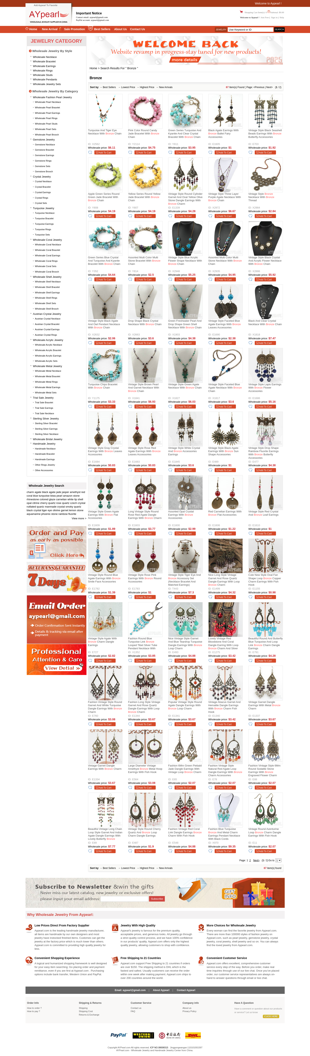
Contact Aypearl (186, 990)
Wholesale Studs (43, 75)
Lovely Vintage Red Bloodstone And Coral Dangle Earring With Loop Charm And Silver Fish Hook (223, 644)
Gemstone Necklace (45, 144)
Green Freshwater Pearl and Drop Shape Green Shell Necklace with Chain (185, 324)
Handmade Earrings (45, 459)
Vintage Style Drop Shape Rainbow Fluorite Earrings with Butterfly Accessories (263, 452)
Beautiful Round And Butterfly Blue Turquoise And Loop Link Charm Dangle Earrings (265, 643)
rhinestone (33, 499)
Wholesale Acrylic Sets (46, 361)
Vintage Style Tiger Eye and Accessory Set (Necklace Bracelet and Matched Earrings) (184, 579)
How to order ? (34, 1008)
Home (31, 29)
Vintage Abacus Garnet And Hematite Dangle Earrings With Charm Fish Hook (224, 706)
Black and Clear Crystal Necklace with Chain (265, 322)
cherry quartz (47, 503)
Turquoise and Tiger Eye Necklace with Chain (104, 132)
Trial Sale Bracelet (44, 402)
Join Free (265, 17)
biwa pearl (56, 495)
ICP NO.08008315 (159, 1047)
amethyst (75, 492)
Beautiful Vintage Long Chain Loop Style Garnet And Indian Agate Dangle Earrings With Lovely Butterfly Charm (105, 834)
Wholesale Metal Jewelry (47, 366)
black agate (48, 492)
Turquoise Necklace (45, 213)
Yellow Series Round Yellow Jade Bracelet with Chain (144, 197)
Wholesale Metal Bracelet (47, 376)
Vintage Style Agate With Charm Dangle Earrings (102, 642)
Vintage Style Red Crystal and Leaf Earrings (263, 513)
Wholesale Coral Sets (45, 266)
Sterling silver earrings (46, 429)
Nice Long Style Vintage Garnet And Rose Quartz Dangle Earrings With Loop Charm (224, 579)
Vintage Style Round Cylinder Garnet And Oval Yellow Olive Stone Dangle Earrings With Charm (185, 198)
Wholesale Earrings (44, 66)
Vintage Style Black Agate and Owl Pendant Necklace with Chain (104, 324)
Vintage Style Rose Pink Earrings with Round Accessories (145, 578)
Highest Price (147, 87)
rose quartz (62, 503)
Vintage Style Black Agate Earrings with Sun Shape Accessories (223, 451)
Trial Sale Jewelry (43, 397)
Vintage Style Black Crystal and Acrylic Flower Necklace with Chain (265, 261)
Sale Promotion (74, 29)
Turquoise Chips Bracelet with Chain (102, 386)
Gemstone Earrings (44, 155)
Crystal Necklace (43, 181)
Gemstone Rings (43, 161)
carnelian (61, 499)
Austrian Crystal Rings (46, 335)
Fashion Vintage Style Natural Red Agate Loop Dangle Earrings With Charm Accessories (225, 770)
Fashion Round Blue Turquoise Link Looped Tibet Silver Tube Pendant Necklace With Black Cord (142, 644)
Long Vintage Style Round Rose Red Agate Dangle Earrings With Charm (145, 515)
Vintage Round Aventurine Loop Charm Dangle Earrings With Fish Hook (264, 832)
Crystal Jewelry (42, 176)
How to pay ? (33, 1011)
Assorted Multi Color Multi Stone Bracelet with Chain (144, 261)
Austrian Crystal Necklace (48, 318)
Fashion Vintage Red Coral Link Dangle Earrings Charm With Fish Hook (185, 832)
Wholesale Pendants (45, 79)
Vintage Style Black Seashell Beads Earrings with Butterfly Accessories (265, 133)
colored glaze (47, 499)
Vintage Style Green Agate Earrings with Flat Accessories (103, 515)
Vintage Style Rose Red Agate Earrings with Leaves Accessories (144, 451)
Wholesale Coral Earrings (47, 255)
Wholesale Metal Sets (45, 392)
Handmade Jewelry (44, 443)
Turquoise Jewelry (43, 208)
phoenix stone (49, 513)
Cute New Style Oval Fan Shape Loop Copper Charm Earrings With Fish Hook (264, 579)
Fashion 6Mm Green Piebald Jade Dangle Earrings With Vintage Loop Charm (185, 769)
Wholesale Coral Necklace (48, 244)
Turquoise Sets (42, 234)
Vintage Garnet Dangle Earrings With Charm (104, 767)
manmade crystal (55, 506)
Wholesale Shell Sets (45, 303)
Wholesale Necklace (45, 57)
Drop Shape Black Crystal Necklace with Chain (145, 322)
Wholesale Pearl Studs (46, 123)
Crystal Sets (41, 203)
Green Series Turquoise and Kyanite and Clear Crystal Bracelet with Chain (184, 133)
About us (187, 1008)
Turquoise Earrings (44, 224)
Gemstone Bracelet (44, 150)
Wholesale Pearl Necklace (48, 102)
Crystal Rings (41, 198)
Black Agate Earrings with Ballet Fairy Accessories (223, 133)
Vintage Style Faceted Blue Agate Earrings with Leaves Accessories (224, 324)
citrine (35, 503)
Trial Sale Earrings (44, 408)
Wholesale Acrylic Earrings (48, 355)
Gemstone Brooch (44, 171)
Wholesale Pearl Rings (46, 118)
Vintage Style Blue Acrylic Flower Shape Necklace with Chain (185, 261)
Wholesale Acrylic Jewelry (48, 340)
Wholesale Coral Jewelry (47, 239)
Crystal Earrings (43, 192)
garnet (64, 510)
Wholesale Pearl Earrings (47, 113)
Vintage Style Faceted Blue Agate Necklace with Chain (225, 388)
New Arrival (50, 29)
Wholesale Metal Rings (46, 382)
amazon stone (71, 495)
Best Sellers (102, 29)
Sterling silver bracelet (46, 423)
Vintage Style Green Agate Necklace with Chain (185, 386)
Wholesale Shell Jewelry (47, 276)
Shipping (83, 1008)
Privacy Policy (189, 1011)
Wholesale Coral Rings (46, 261)
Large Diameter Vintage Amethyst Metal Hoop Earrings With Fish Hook (145, 769)
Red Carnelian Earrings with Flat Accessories (225, 513)
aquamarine (34, 513)
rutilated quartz (35, 506)
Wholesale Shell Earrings (47, 292)
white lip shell (75, 499)
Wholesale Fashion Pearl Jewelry (52, 97)
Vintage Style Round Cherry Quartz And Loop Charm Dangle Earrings (144, 832)
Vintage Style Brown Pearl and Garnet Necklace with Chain (143, 388)
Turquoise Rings (43, 229)
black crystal (34, 510)
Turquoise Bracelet (44, 218)
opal (29, 503)
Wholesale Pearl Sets (45, 129)
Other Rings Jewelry (45, 465)
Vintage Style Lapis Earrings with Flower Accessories (264, 388)
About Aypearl (161, 990)
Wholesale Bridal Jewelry (47, 439)
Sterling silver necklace (47, 434)
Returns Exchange (89, 1014)
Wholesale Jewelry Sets (47, 84)
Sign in (274, 17)
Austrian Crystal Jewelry (47, 313)
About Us (120, 29)
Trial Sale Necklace (44, 413)
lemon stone (76, 510)
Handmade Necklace (45, 448)
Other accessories (44, 470)
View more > (79, 518)
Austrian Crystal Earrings (47, 329)
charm (30, 492)
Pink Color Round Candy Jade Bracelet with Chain (143, 133)
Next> (269, 87)
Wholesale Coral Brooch (47, 271)
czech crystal (77, 503)
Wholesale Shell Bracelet (47, 287)
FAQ (133, 1011)
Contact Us (137, 29)
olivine (56, 510)
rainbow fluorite (67, 513)
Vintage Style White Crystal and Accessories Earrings (184, 451)
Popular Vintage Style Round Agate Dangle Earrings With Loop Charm (185, 705)
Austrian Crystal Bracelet (47, 324)
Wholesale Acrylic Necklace (48, 345)
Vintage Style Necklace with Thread (261, 197)
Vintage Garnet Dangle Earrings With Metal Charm (264, 705)
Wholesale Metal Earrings (47, 387)
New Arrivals (166, 87)
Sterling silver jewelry (46, 418)
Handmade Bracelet (45, 454)
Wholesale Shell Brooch (47, 309)
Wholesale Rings (43, 70)
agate (38, 492)
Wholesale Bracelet (44, 61)
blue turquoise (41, 495)
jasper (65, 492)
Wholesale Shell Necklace (48, 281)
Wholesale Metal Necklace (48, 371)
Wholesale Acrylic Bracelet (48, 350)
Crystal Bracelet (43, 187)
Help (282, 17)
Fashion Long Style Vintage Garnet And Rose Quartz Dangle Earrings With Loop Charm (144, 706)
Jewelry (221, 29)
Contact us (136, 1008)
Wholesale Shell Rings (46, 298)
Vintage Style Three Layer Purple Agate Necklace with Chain (224, 197)
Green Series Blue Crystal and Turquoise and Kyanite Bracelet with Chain (104, 261)
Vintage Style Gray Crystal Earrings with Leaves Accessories (105, 451)
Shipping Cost (86, 1011)
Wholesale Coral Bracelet (47, 250)
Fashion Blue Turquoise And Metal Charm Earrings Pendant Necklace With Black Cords (224, 833)
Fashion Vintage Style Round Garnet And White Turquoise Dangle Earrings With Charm (105, 706)
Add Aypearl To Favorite (45, 5)
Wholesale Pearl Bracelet (47, 107)
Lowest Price (128, 87)
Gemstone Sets (42, 166)
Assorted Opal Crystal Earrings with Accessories (181, 515)
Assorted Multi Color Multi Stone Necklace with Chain (225, 261)
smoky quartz (73, 506)
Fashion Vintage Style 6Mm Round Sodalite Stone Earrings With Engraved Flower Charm (264, 770)
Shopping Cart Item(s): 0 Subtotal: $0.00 (264, 12)
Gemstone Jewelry (44, 139)
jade (58, 492)
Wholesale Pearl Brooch (47, 134)
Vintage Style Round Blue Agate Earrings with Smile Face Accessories (104, 578)
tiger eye (47, 510)
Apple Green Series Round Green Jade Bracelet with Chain (103, 197)
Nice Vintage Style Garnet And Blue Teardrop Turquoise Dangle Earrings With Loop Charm (185, 643)
